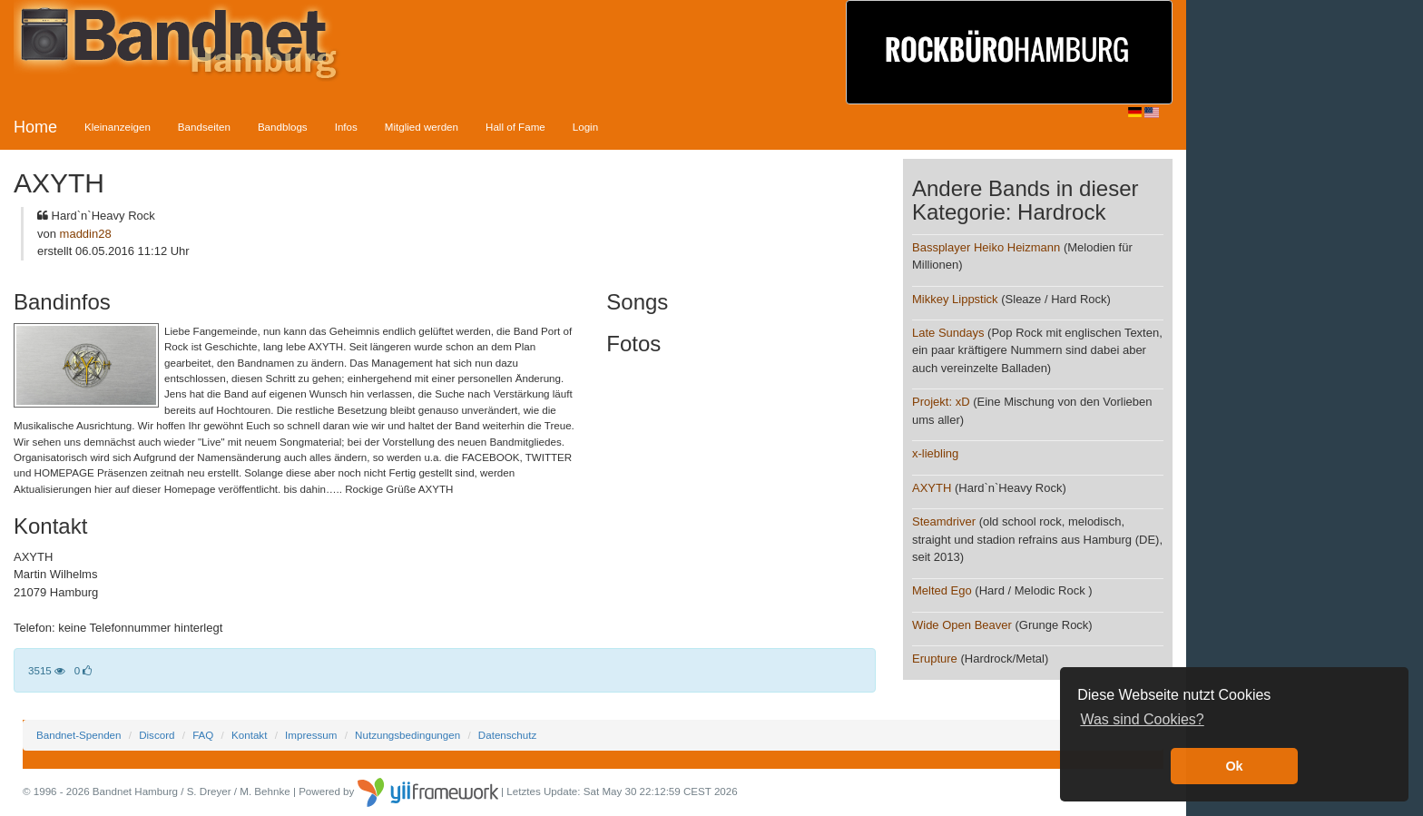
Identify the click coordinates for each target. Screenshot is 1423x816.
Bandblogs (283, 127)
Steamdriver (944, 521)
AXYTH (931, 488)
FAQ (202, 735)
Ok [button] (1233, 766)
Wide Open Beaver (962, 625)
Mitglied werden (421, 127)
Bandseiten (204, 127)
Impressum (311, 735)
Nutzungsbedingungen (407, 735)
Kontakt (249, 735)
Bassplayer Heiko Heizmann (986, 247)
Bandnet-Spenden (78, 735)
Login (585, 127)
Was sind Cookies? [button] (1141, 719)
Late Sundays (948, 332)
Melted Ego (942, 590)
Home (35, 127)
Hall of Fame (515, 127)
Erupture (934, 658)
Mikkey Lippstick (955, 299)
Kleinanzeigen (117, 127)
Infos (346, 127)
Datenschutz (507, 735)
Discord (156, 735)
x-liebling (935, 453)
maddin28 (86, 234)
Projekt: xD (941, 401)
